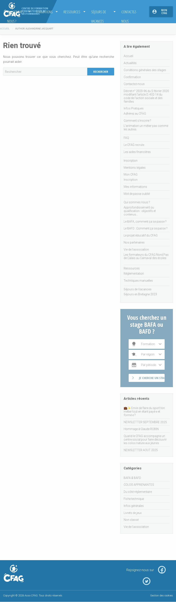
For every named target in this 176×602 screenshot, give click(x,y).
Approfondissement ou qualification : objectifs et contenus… (140, 211)
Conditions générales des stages (145, 70)
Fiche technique (134, 498)
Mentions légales (135, 167)
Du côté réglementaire (138, 491)
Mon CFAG (164, 11)
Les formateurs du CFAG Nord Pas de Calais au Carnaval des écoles (146, 256)
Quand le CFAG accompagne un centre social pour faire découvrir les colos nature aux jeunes (145, 439)
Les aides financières (137, 152)
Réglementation (134, 273)
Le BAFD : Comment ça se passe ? (146, 228)
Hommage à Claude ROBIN (141, 429)
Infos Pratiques (134, 108)
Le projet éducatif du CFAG (141, 235)
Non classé (131, 519)
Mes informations (135, 186)
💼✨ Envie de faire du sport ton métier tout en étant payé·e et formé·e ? (144, 411)
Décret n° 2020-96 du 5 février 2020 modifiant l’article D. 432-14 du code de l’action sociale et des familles (146, 96)
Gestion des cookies (161, 595)
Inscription (131, 160)
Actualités (130, 63)
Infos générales (134, 506)
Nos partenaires (134, 242)
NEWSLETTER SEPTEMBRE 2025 (145, 422)
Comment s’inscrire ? (137, 120)
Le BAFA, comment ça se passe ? (145, 221)
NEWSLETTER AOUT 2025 (141, 450)
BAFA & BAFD (132, 478)
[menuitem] (73, 11)
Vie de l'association (136, 526)
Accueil (5, 28)
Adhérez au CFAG (135, 113)
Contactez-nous (129, 12)
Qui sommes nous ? (137, 202)
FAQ (126, 137)
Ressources (71, 11)
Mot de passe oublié (137, 193)
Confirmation (132, 77)
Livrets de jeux (133, 513)
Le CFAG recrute (134, 145)
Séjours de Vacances (98, 12)
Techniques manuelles (138, 280)
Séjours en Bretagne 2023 (140, 294)
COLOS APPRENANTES (139, 484)
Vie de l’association (136, 249)
